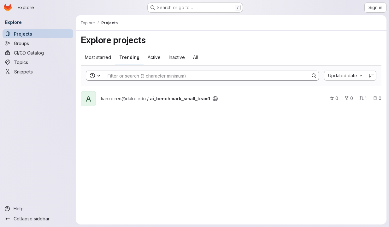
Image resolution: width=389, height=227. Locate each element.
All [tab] (195, 57)
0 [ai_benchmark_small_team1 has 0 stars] (334, 98)
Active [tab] (154, 57)
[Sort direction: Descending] (371, 76)
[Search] (203, 75)
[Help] (38, 208)
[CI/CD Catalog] (38, 52)
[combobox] (345, 76)
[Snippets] (38, 71)
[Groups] (38, 43)
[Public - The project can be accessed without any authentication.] (215, 98)
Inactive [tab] (177, 57)
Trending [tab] (129, 57)
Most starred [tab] (98, 57)
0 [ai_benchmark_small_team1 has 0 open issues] (377, 98)
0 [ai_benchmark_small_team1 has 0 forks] (349, 98)
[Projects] (38, 33)
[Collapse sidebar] (38, 218)
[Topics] (38, 62)
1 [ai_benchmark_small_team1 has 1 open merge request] (363, 98)
